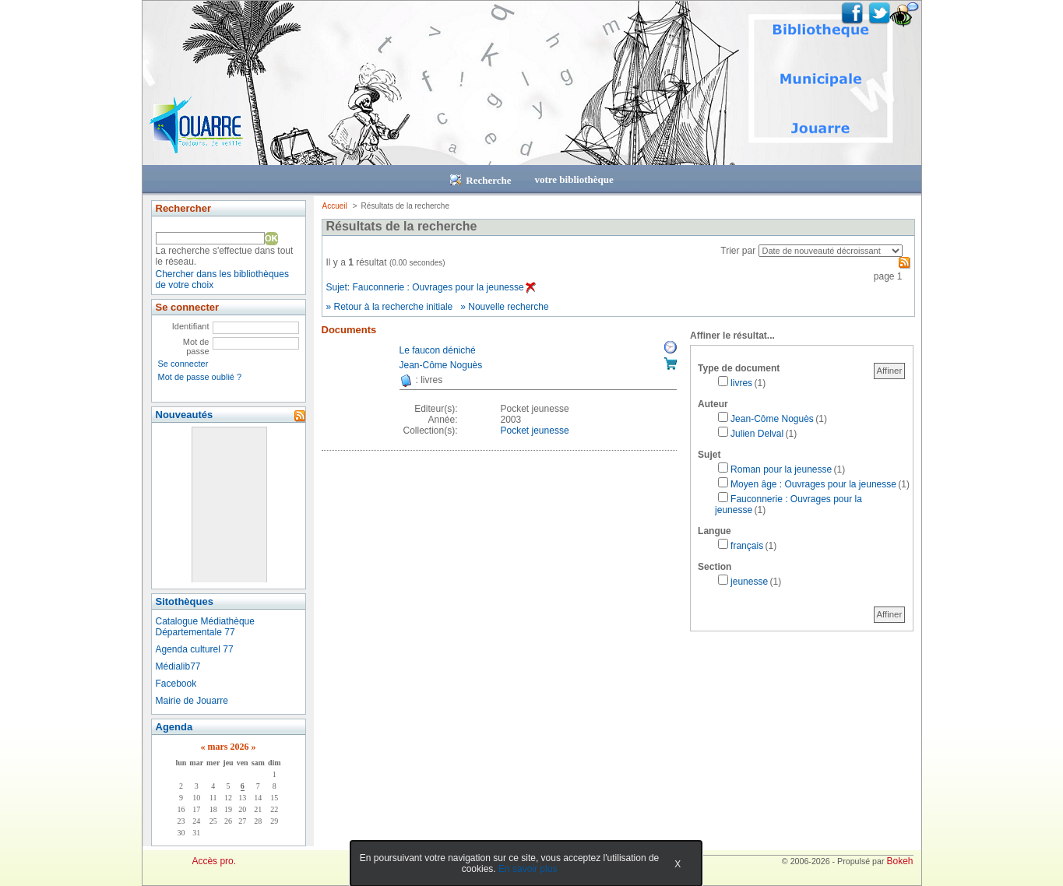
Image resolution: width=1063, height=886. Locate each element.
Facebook (176, 683)
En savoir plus (527, 868)
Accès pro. (214, 861)
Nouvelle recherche (508, 306)
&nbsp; (228, 504)
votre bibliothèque (573, 179)
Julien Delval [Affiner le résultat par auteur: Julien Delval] (756, 433)
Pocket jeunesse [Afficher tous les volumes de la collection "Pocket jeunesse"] (535, 430)
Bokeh (899, 861)
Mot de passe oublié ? (200, 376)
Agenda (174, 727)
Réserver (670, 347)
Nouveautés (184, 414)
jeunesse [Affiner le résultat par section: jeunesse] (749, 581)
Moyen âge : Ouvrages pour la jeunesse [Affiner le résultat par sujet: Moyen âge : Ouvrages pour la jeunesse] (813, 484)
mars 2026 (227, 746)
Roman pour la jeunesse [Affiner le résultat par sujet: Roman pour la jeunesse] (781, 469)
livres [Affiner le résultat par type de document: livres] (741, 383)
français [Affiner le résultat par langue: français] (746, 545)
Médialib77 (178, 666)
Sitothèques (184, 601)
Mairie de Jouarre (192, 700)
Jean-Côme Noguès (441, 365)
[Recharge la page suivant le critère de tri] (831, 250)
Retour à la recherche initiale (393, 306)
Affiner (890, 370)
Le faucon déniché (438, 350)
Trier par (737, 250)
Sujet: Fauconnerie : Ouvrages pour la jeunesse (431, 287)
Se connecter (183, 363)
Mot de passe (196, 346)
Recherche (480, 180)
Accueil (334, 206)
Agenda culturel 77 (195, 649)
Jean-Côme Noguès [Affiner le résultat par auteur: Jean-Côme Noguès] (772, 418)
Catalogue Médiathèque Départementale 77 (205, 627)
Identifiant (190, 326)
